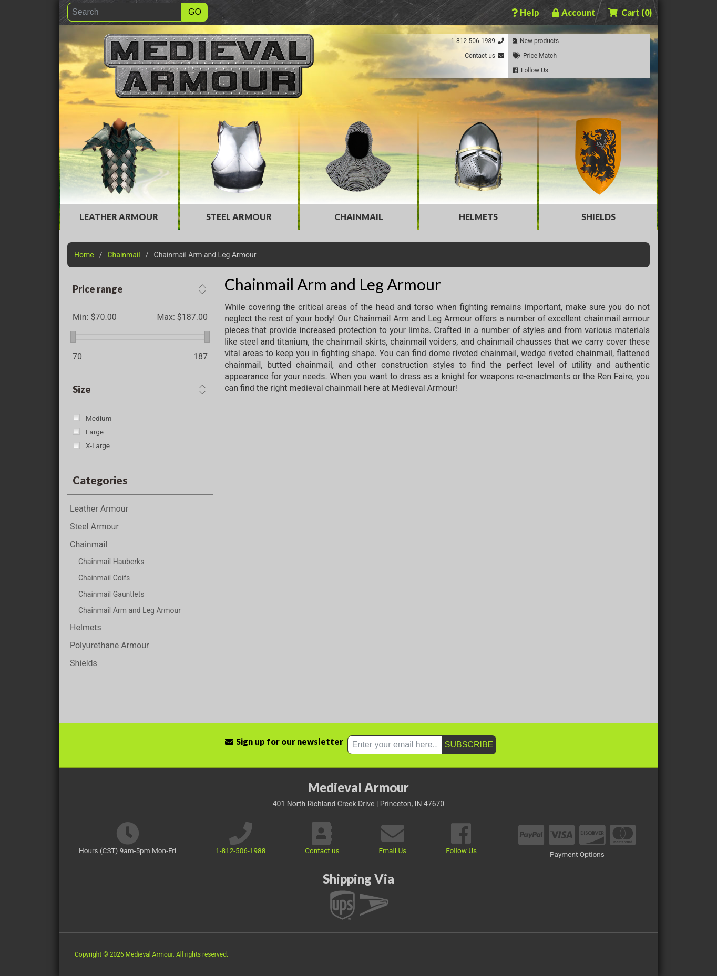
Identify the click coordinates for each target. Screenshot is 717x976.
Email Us (392, 850)
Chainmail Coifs (104, 578)
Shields (598, 217)
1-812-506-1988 (240, 850)
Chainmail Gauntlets (111, 594)
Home (84, 255)
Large (95, 432)
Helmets (478, 217)
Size (82, 389)
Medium (98, 418)
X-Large (98, 445)
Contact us (322, 850)
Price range (98, 289)
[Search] (124, 12)
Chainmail (358, 217)
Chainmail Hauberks (111, 561)
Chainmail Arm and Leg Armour (129, 610)
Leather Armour (118, 217)
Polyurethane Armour (109, 645)
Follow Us (461, 850)
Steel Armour (239, 217)
